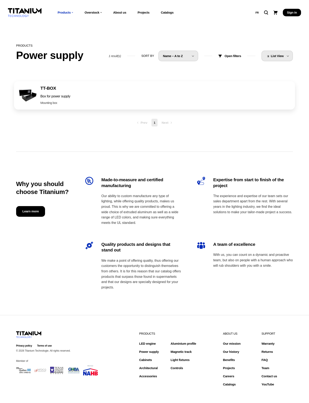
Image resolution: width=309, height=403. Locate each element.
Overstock (93, 12)
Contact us (269, 376)
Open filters (233, 56)
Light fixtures (180, 360)
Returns (267, 351)
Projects (144, 12)
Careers (228, 376)
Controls (177, 368)
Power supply (149, 351)
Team (265, 368)
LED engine (147, 343)
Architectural (148, 368)
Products (65, 12)
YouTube (267, 384)
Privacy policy (24, 345)
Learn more (30, 211)
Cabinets (145, 360)
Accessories (148, 376)
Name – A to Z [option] (173, 56)
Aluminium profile (183, 343)
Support (268, 333)
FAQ (264, 360)
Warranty (267, 343)
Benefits (229, 360)
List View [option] (277, 56)
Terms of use (44, 345)
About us (119, 12)
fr (257, 12)
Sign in (292, 12)
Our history (231, 351)
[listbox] (178, 56)
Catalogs (167, 12)
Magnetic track (181, 351)
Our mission (231, 343)
